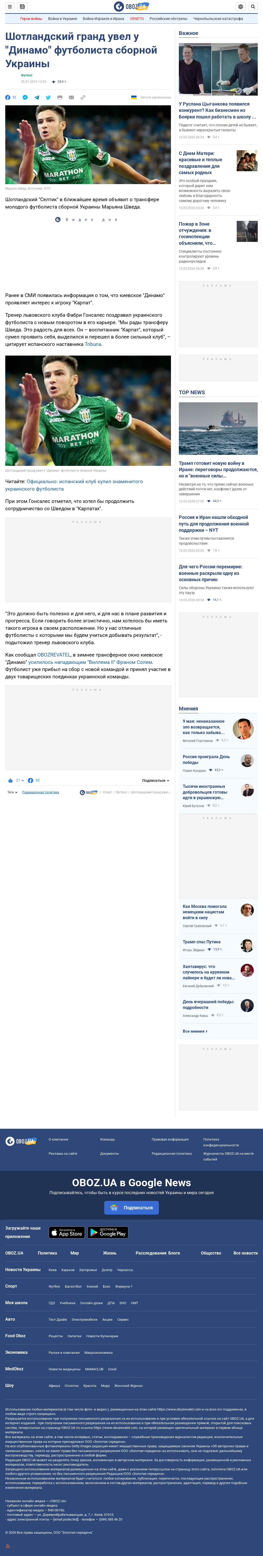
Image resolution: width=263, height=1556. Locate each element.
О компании (58, 1139)
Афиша (54, 1386)
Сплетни (72, 1386)
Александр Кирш (195, 1016)
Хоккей (92, 1286)
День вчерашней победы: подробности (208, 1004)
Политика (47, 1253)
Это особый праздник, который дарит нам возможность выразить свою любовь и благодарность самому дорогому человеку (204, 191)
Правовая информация (170, 1139)
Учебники (67, 1303)
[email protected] (65, 1519)
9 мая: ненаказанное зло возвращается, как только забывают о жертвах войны (204, 727)
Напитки (75, 1336)
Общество (211, 1253)
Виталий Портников (198, 741)
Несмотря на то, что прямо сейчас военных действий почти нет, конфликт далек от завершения (216, 489)
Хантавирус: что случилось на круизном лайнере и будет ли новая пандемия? (208, 972)
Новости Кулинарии (102, 1336)
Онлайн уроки (91, 1303)
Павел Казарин (194, 771)
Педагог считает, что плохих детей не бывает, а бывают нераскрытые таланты (218, 127)
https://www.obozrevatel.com (179, 1409)
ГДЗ (52, 1303)
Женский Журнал (128, 1386)
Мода (105, 1386)
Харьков (67, 1270)
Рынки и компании (64, 1353)
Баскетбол (73, 1286)
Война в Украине (62, 19)
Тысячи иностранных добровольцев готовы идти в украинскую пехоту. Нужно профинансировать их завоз (205, 792)
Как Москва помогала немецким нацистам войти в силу (205, 912)
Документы (109, 1154)
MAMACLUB (94, 1369)
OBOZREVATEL (53, 655)
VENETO (137, 19)
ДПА (111, 1303)
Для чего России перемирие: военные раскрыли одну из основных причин (210, 573)
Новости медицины (64, 1369)
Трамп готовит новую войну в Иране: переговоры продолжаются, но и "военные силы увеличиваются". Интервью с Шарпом (218, 469)
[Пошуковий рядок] (253, 7)
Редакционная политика (40, 792)
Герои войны (31, 19)
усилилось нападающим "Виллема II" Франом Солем (90, 662)
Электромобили (85, 1319)
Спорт (107, 792)
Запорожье (88, 1270)
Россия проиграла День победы (206, 759)
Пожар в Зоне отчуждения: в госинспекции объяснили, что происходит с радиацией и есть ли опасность (201, 233)
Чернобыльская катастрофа (218, 19)
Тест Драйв (58, 1319)
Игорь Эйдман (194, 950)
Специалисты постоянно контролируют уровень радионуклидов (200, 256)
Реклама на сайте (63, 1154)
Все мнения (193, 1031)
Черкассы (125, 1270)
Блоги (174, 1253)
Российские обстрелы (169, 19)
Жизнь (110, 1253)
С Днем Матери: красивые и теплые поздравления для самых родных (200, 162)
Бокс (106, 1286)
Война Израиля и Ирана (103, 19)
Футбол (26, 75)
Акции (107, 1319)
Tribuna (93, 344)
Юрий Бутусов (193, 806)
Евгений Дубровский (198, 986)
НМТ (134, 1303)
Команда (107, 1139)
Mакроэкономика (98, 1353)
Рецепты (56, 1336)
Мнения (188, 708)
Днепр (107, 1270)
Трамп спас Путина (202, 941)
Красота (89, 1386)
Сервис (123, 1319)
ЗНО (122, 1303)
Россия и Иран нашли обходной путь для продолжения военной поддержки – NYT (214, 523)
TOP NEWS (192, 392)
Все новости (246, 1253)
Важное (188, 33)
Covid (112, 1369)
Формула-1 (124, 1286)
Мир (74, 1253)
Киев (53, 1270)
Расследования (151, 1253)
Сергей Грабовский (197, 926)
